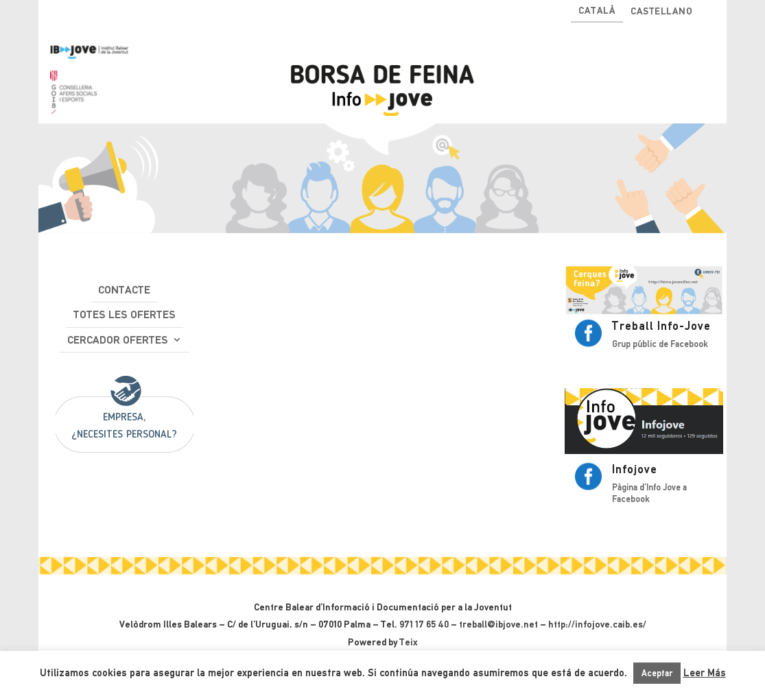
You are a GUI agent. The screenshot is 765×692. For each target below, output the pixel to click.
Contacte (124, 289)
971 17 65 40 (424, 624)
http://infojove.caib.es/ (597, 624)
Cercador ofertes (117, 339)
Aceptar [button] (657, 673)
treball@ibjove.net (498, 624)
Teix (408, 641)
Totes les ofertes (124, 314)
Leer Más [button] (704, 673)
